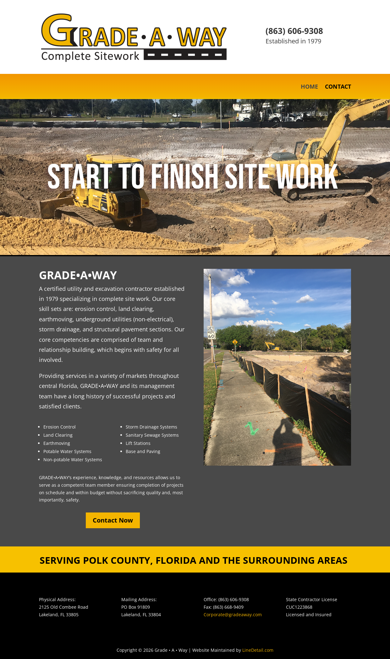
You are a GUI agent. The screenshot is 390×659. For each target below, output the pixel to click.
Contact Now (113, 520)
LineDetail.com (257, 650)
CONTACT (338, 87)
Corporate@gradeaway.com (233, 614)
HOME (309, 87)
